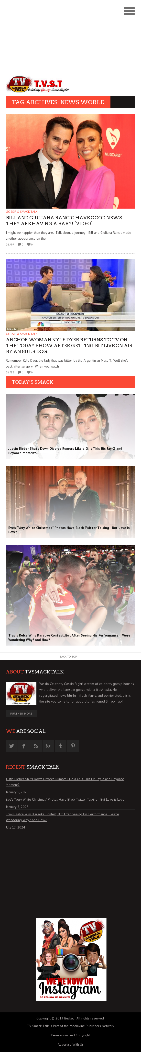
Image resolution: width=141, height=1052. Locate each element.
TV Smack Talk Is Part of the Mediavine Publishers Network (70, 1026)
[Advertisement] (70, 36)
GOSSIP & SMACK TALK (21, 212)
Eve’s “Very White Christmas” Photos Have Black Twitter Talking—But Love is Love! (65, 799)
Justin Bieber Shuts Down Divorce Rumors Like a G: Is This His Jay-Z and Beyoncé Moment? (65, 782)
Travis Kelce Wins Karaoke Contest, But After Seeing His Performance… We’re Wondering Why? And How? (62, 817)
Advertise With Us (71, 1044)
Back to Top (68, 656)
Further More (21, 713)
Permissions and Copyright (70, 1035)
